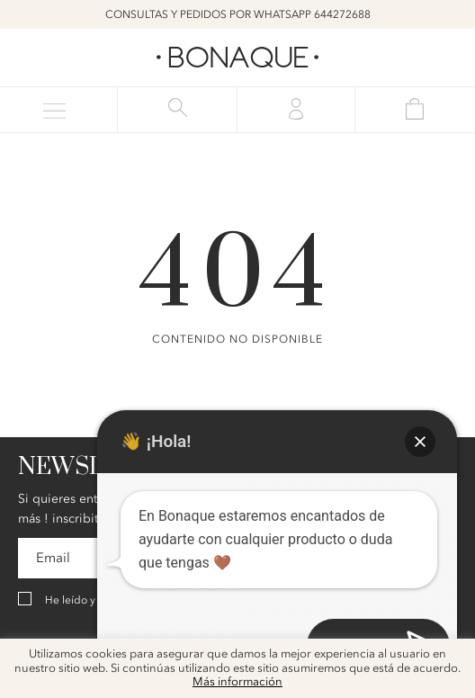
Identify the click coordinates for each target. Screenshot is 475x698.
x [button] (448, 658)
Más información (237, 682)
